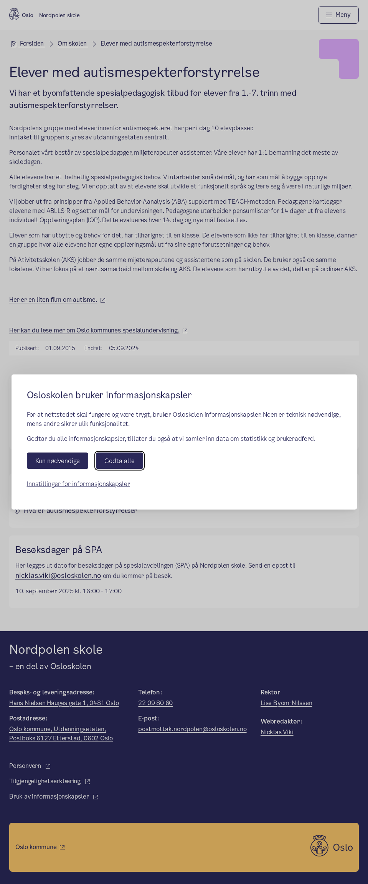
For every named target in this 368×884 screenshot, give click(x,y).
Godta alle (119, 460)
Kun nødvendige (57, 460)
